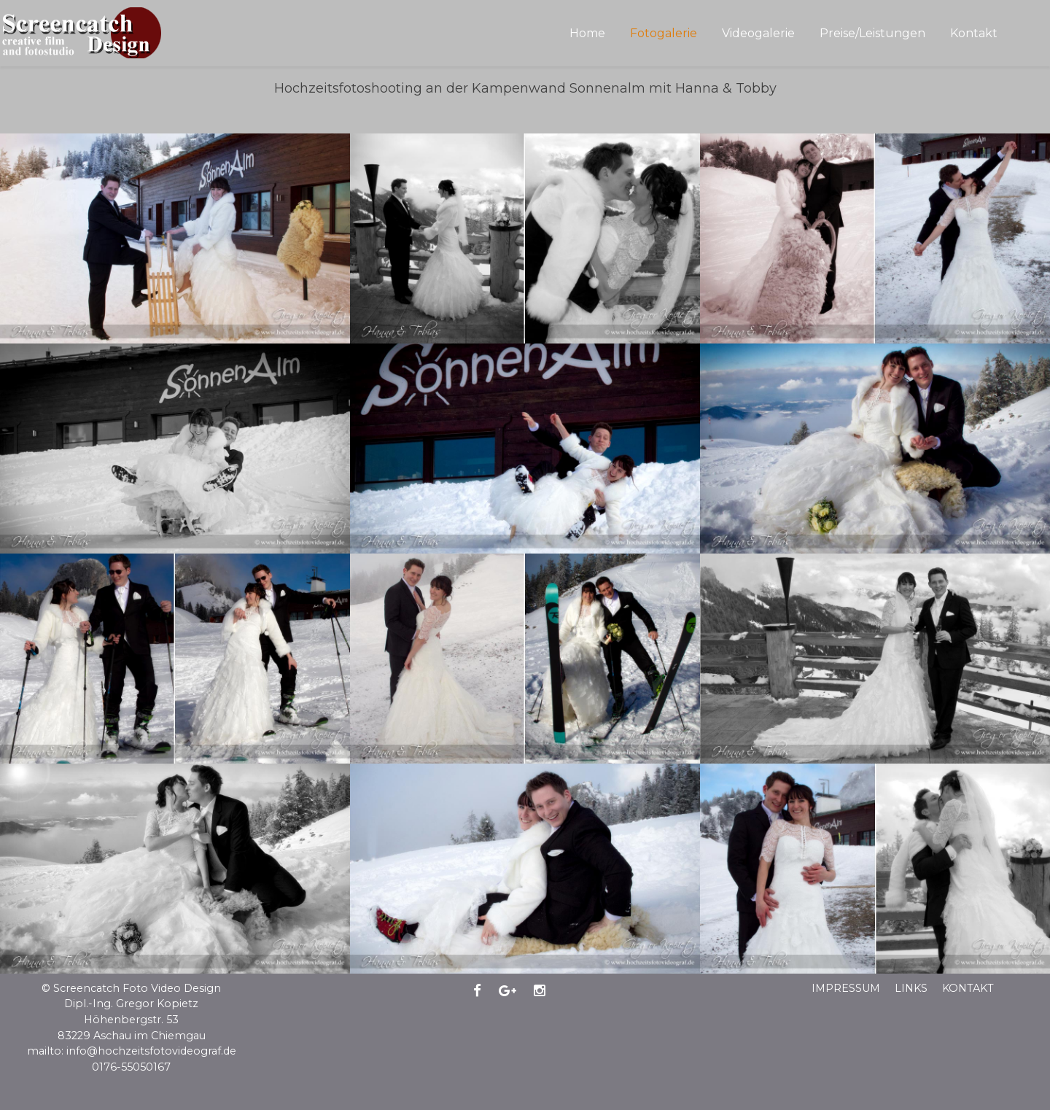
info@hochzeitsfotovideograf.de (151, 1050)
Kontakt (968, 988)
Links (911, 988)
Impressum (846, 988)
